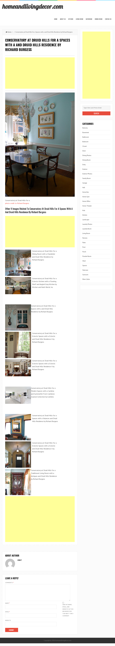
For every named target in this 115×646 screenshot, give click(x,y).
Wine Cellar (86, 279)
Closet (84, 146)
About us (63, 19)
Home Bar (85, 192)
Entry (84, 165)
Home (55, 19)
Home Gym (86, 197)
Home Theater (87, 206)
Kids (83, 210)
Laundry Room (86, 229)
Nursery (84, 238)
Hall (83, 187)
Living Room (79, 19)
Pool (83, 247)
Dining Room (98, 19)
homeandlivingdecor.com (32, 6)
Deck (84, 151)
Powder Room (86, 256)
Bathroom (89, 19)
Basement (85, 132)
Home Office (86, 201)
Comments (9, 582)
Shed (84, 261)
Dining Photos (86, 155)
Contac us (108, 19)
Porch (84, 252)
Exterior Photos (87, 174)
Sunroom (85, 275)
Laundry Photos (87, 224)
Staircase (85, 270)
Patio (84, 243)
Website (8, 623)
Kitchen (70, 19)
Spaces (84, 265)
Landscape (85, 220)
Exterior (84, 169)
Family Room (86, 178)
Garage (84, 183)
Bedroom (85, 142)
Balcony (85, 128)
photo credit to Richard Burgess (17, 203)
